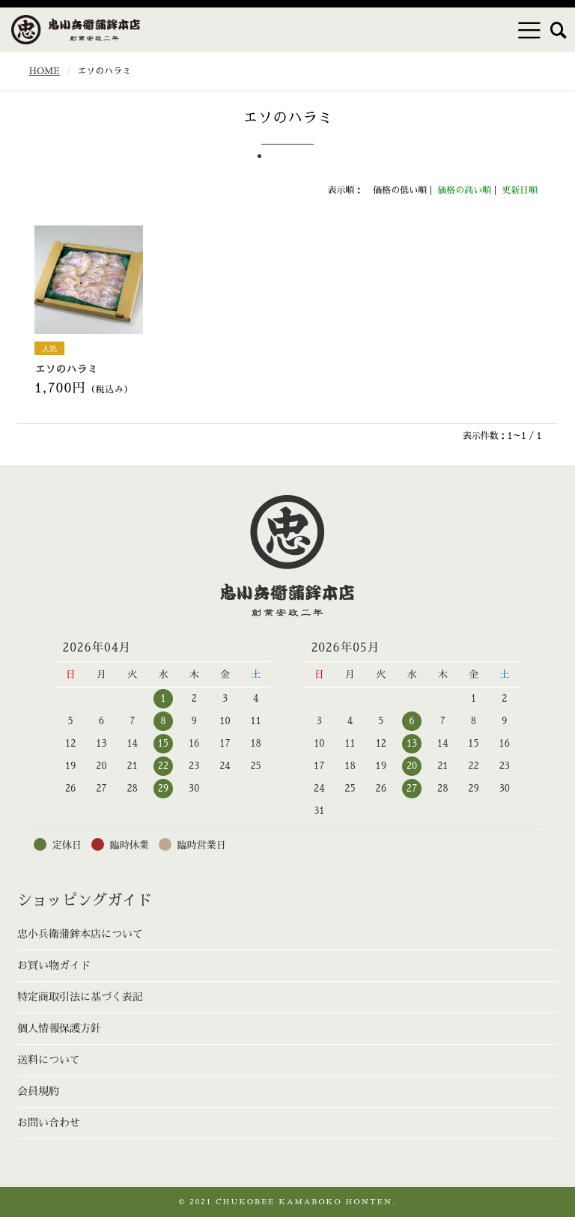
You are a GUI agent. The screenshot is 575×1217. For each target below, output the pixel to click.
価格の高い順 (464, 190)
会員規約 (38, 1091)
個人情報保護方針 (59, 1028)
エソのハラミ (65, 369)
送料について (48, 1059)
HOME (43, 71)
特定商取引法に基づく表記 (80, 997)
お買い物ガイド (54, 965)
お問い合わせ (48, 1122)
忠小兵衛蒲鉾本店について (80, 934)
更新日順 (520, 190)
